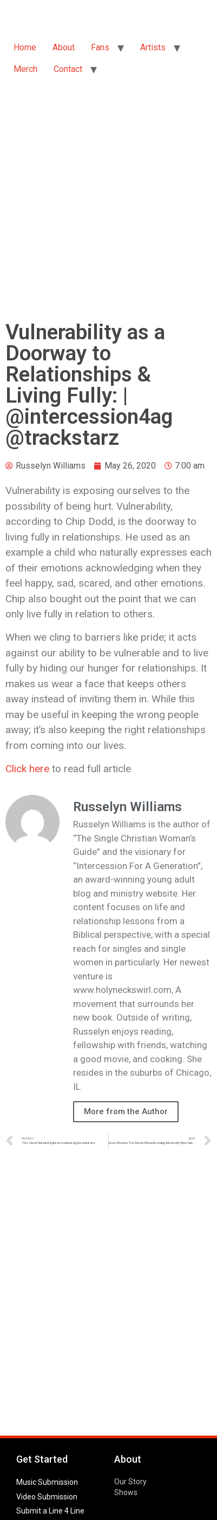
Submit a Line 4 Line (50, 1510)
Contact (68, 69)
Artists (153, 47)
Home (25, 47)
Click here (27, 768)
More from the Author (126, 1111)
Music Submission (47, 1482)
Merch (25, 69)
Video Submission (46, 1496)
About (63, 47)
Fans (100, 47)
